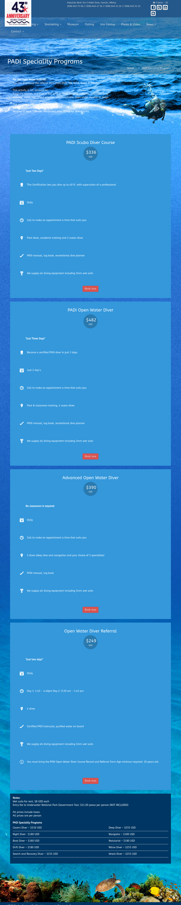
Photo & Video (130, 24)
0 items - (160, 2)
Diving (33, 24)
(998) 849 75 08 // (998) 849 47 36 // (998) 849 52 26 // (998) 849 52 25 (103, 6)
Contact (17, 31)
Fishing (89, 24)
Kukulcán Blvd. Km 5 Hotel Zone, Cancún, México (91, 2)
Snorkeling (53, 24)
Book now (90, 288)
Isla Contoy (107, 24)
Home (16, 24)
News (151, 24)
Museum (73, 24)
